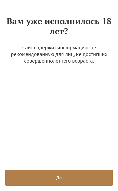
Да (59, 178)
